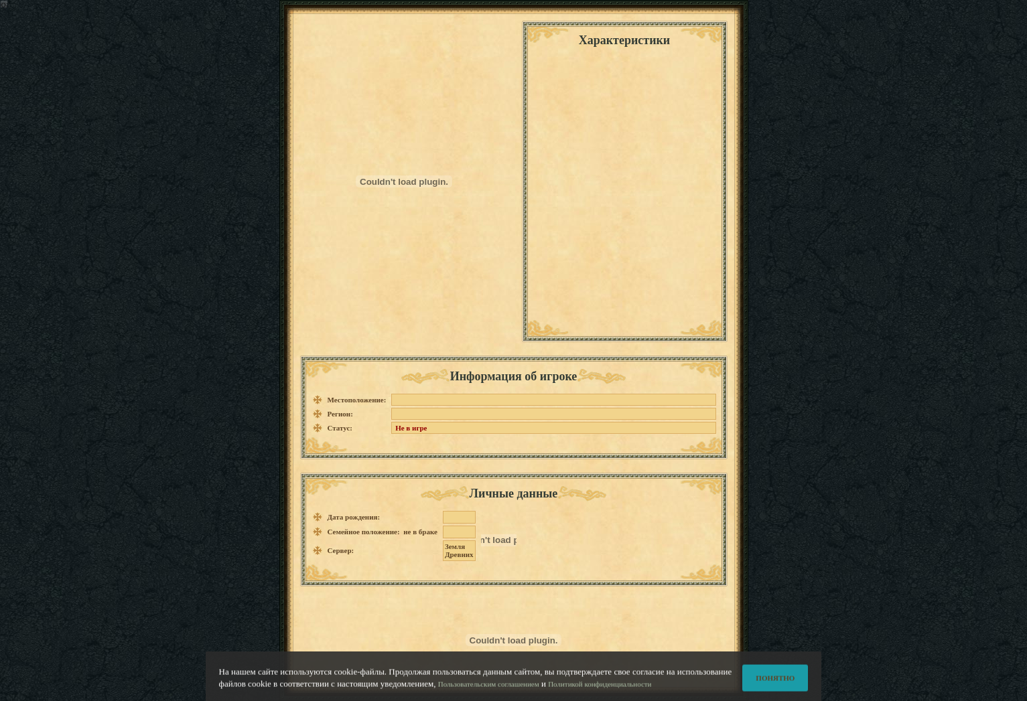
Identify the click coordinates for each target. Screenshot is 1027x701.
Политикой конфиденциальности (599, 687)
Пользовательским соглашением (488, 687)
